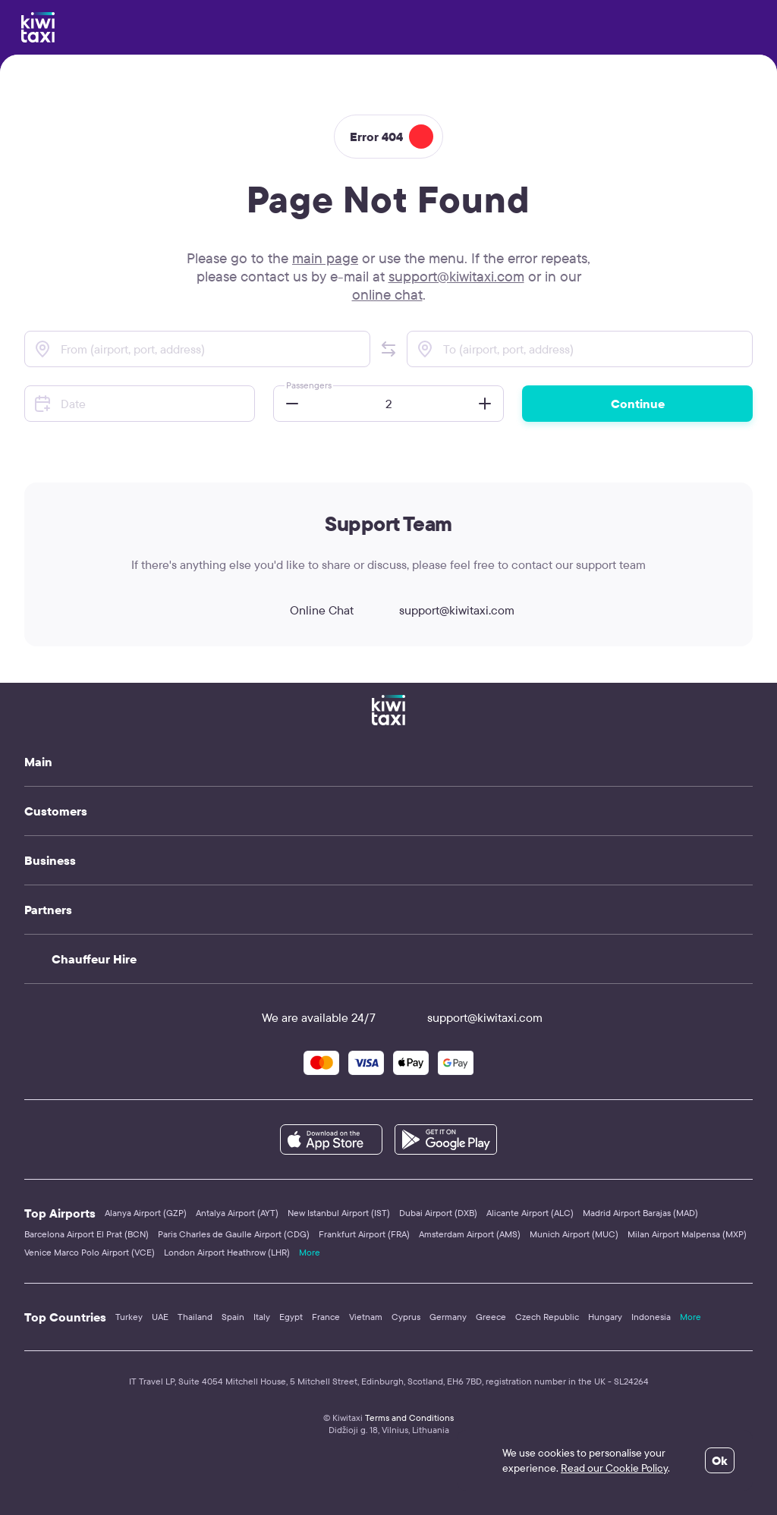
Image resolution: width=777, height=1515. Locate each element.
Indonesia (651, 1316)
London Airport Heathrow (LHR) (227, 1252)
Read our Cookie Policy (614, 1468)
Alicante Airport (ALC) (530, 1212)
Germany (448, 1316)
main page (325, 258)
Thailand (195, 1316)
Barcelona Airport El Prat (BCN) (86, 1234)
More (309, 1252)
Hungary (605, 1316)
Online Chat (308, 610)
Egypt (291, 1316)
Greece (491, 1316)
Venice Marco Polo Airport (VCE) (89, 1252)
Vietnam (365, 1316)
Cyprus (406, 1316)
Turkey (129, 1316)
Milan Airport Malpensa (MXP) (687, 1234)
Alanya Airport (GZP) (146, 1212)
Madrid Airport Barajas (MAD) (640, 1212)
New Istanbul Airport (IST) (339, 1212)
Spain (233, 1316)
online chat (387, 294)
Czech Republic (547, 1316)
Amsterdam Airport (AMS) (470, 1234)
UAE (160, 1316)
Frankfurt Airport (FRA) (364, 1234)
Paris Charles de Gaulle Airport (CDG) (234, 1234)
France (326, 1316)
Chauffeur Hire (94, 959)
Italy (261, 1316)
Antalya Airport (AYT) (237, 1212)
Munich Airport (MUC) (574, 1234)
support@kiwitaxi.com (456, 276)
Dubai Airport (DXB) (438, 1212)
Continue (638, 403)
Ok (720, 1460)
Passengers (309, 385)
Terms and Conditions (409, 1417)
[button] (388, 349)
